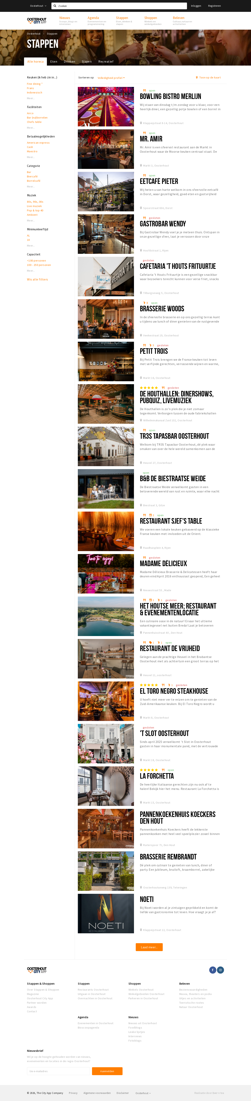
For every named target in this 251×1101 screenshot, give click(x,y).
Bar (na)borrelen (37, 117)
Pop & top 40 (35, 210)
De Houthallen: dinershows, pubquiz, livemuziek (177, 397)
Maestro (32, 151)
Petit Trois (154, 351)
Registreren (214, 6)
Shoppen (134, 983)
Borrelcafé (34, 181)
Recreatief (105, 61)
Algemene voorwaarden (97, 1093)
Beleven (184, 983)
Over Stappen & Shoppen (43, 989)
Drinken (69, 61)
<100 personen (36, 260)
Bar (29, 172)
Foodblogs (135, 1027)
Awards (31, 1007)
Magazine (33, 994)
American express (38, 142)
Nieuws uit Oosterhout (142, 1023)
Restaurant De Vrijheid (170, 648)
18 (28, 240)
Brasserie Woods (162, 308)
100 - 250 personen (39, 265)
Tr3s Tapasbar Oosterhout (174, 436)
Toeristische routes (191, 1002)
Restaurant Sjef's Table (171, 521)
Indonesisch (34, 92)
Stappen (84, 983)
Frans (30, 88)
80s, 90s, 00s (35, 201)
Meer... (31, 98)
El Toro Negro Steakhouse (174, 691)
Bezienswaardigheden (193, 989)
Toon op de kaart (208, 77)
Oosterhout (38, 6)
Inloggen (196, 6)
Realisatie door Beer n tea (209, 1093)
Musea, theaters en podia (195, 994)
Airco (30, 113)
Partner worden (37, 1002)
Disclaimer (123, 1093)
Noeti (147, 899)
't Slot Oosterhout (164, 733)
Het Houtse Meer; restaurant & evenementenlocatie (178, 609)
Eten (53, 61)
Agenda (83, 1017)
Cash (30, 147)
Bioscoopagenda (88, 1027)
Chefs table (34, 122)
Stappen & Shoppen (41, 983)
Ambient (32, 214)
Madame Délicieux (163, 563)
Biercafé (32, 176)
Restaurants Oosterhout (93, 989)
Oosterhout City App (40, 998)
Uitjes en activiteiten (192, 998)
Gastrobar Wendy (163, 223)
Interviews (135, 1036)
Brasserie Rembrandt (168, 856)
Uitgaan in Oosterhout (92, 994)
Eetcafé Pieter (159, 181)
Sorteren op (86, 77)
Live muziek (34, 206)
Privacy (73, 1093)
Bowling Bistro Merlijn (170, 96)
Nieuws (133, 1017)
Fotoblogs (134, 1040)
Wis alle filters (37, 279)
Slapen (87, 61)
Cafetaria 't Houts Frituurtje (178, 266)
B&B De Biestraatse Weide (173, 478)
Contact (32, 1011)
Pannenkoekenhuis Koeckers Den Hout (178, 817)
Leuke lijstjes (136, 1032)
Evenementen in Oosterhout (95, 1023)
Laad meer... (149, 947)
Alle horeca (35, 61)
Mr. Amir (151, 138)
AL (28, 235)
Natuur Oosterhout (191, 1007)
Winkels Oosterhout (141, 989)
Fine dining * (35, 84)
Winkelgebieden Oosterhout (146, 994)
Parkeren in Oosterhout (143, 998)
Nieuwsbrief (35, 1051)
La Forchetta (157, 776)
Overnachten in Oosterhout (95, 998)
